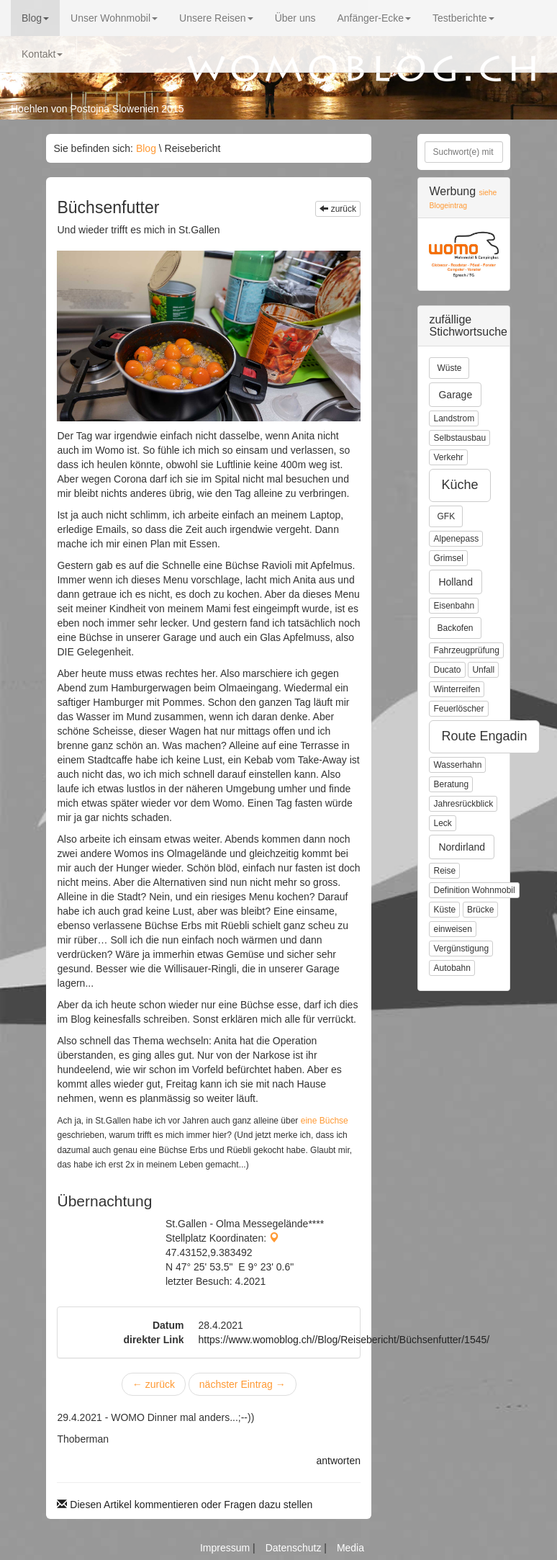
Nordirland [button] (461, 847)
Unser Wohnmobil (114, 18)
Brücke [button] (480, 910)
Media (350, 1548)
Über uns (295, 18)
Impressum (226, 1548)
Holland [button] (455, 582)
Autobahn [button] (451, 968)
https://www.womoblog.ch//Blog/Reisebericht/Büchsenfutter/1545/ (343, 1339)
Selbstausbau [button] (459, 438)
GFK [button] (446, 516)
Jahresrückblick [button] (463, 804)
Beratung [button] (450, 784)
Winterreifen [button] (456, 689)
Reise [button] (444, 871)
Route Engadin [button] (484, 736)
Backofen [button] (455, 628)
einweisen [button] (452, 929)
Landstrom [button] (453, 418)
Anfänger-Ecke (374, 18)
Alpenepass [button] (456, 539)
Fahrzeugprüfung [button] (466, 650)
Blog (35, 18)
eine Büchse (324, 1121)
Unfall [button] (483, 670)
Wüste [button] (449, 368)
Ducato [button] (447, 670)
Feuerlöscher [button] (458, 709)
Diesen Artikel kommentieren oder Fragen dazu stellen (184, 1504)
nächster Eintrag (242, 1384)
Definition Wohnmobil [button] (474, 890)
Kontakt (42, 54)
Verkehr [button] (448, 457)
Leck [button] (442, 823)
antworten (339, 1460)
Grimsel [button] (448, 558)
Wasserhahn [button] (457, 765)
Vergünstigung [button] (461, 948)
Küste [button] (444, 910)
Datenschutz (295, 1548)
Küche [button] (459, 485)
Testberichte (463, 18)
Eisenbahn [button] (453, 606)
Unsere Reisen (216, 18)
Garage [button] (455, 394)
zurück (338, 209)
